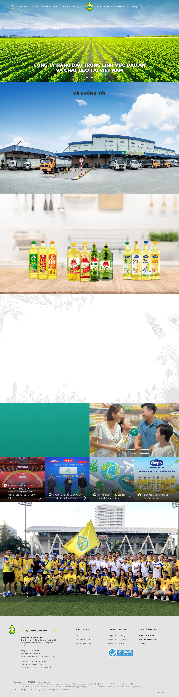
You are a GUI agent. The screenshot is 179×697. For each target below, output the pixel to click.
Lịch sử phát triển (83, 643)
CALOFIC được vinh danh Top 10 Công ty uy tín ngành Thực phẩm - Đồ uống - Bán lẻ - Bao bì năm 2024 (21, 491)
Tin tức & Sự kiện (146, 635)
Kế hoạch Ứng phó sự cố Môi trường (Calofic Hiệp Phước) (118, 687)
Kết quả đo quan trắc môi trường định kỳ (30, 690)
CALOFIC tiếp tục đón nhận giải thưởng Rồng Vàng (67, 496)
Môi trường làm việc (118, 7)
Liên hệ (134, 7)
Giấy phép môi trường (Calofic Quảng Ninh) (116, 684)
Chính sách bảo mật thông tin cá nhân (29, 684)
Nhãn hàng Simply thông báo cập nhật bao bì (155, 496)
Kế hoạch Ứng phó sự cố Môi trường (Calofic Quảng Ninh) (72, 687)
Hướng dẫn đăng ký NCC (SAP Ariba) (62, 690)
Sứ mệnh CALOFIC (84, 639)
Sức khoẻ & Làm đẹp (72, 7)
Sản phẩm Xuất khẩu (116, 643)
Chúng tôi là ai (26, 7)
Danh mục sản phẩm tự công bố (85, 684)
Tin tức (101, 7)
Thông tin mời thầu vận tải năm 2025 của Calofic (111, 496)
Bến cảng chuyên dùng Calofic (58, 684)
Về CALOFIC (81, 636)
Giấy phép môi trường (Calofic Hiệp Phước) (31, 687)
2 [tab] (89, 77)
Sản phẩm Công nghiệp (118, 639)
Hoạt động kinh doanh (48, 7)
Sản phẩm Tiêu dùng (116, 636)
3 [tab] (92, 77)
